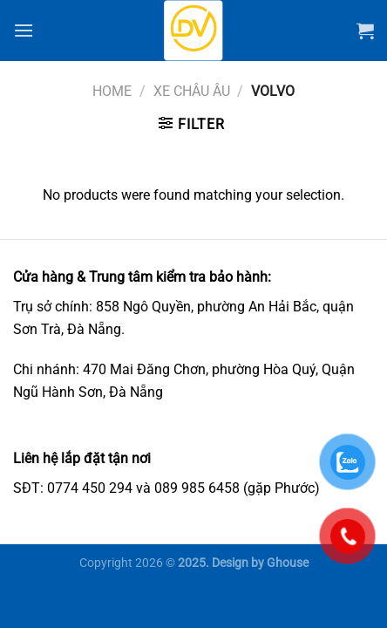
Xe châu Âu (191, 91)
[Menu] (23, 30)
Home (112, 91)
